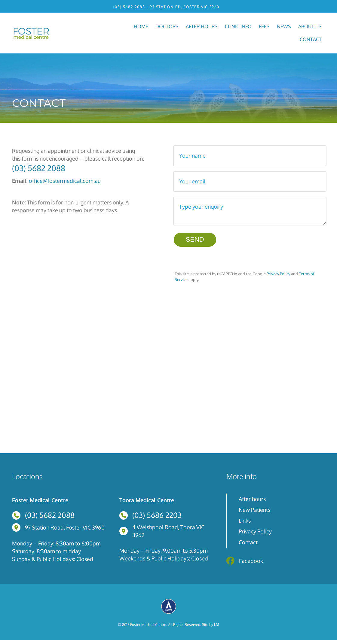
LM (216, 622)
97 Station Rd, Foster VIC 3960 (184, 7)
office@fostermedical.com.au (65, 180)
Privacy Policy (278, 271)
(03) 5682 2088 (129, 7)
